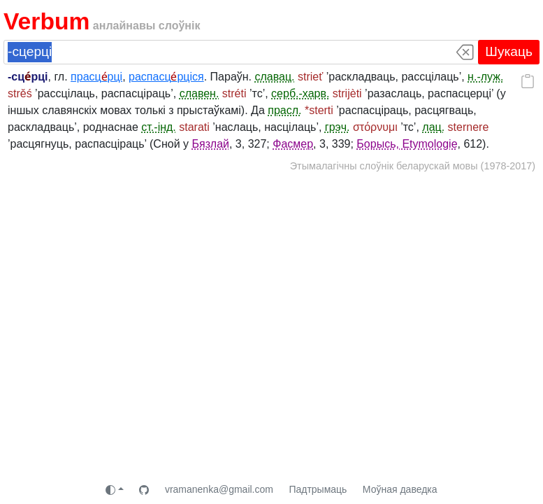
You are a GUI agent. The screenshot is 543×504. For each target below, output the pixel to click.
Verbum (46, 21)
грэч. (337, 127)
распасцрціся (166, 77)
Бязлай (210, 144)
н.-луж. (485, 77)
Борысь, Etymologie (406, 144)
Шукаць (509, 51)
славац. (275, 77)
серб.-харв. (300, 93)
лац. (433, 127)
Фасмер (293, 144)
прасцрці (96, 77)
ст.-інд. (158, 127)
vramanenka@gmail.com (219, 489)
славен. (199, 93)
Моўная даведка (400, 489)
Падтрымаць (318, 489)
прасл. (284, 110)
